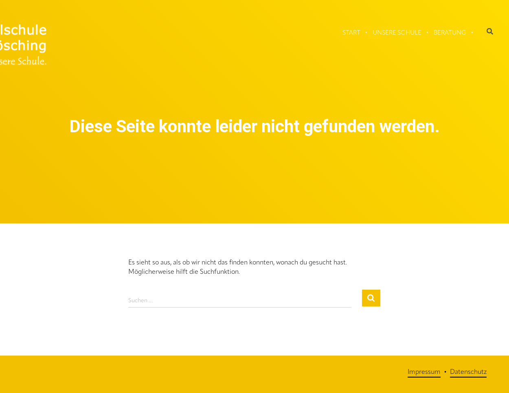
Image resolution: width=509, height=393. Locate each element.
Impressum (424, 372)
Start (351, 33)
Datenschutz (468, 372)
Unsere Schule (397, 33)
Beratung (450, 33)
